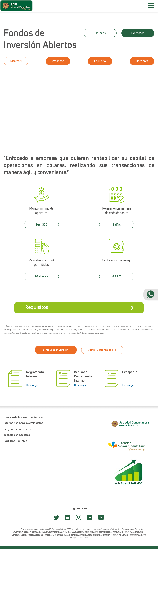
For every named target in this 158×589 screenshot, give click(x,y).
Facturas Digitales (15, 441)
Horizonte (142, 61)
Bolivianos (137, 33)
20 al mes (41, 276)
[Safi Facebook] (89, 518)
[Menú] (151, 5)
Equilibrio (100, 61)
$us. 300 (41, 224)
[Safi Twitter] (56, 518)
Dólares (100, 33)
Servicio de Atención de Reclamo (24, 417)
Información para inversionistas (23, 423)
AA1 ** (116, 276)
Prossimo (58, 61)
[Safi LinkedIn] (67, 518)
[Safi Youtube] (101, 519)
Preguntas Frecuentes (17, 429)
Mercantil (16, 61)
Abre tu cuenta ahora (102, 350)
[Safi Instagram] (78, 518)
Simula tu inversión (55, 350)
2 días (117, 224)
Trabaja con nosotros (17, 435)
